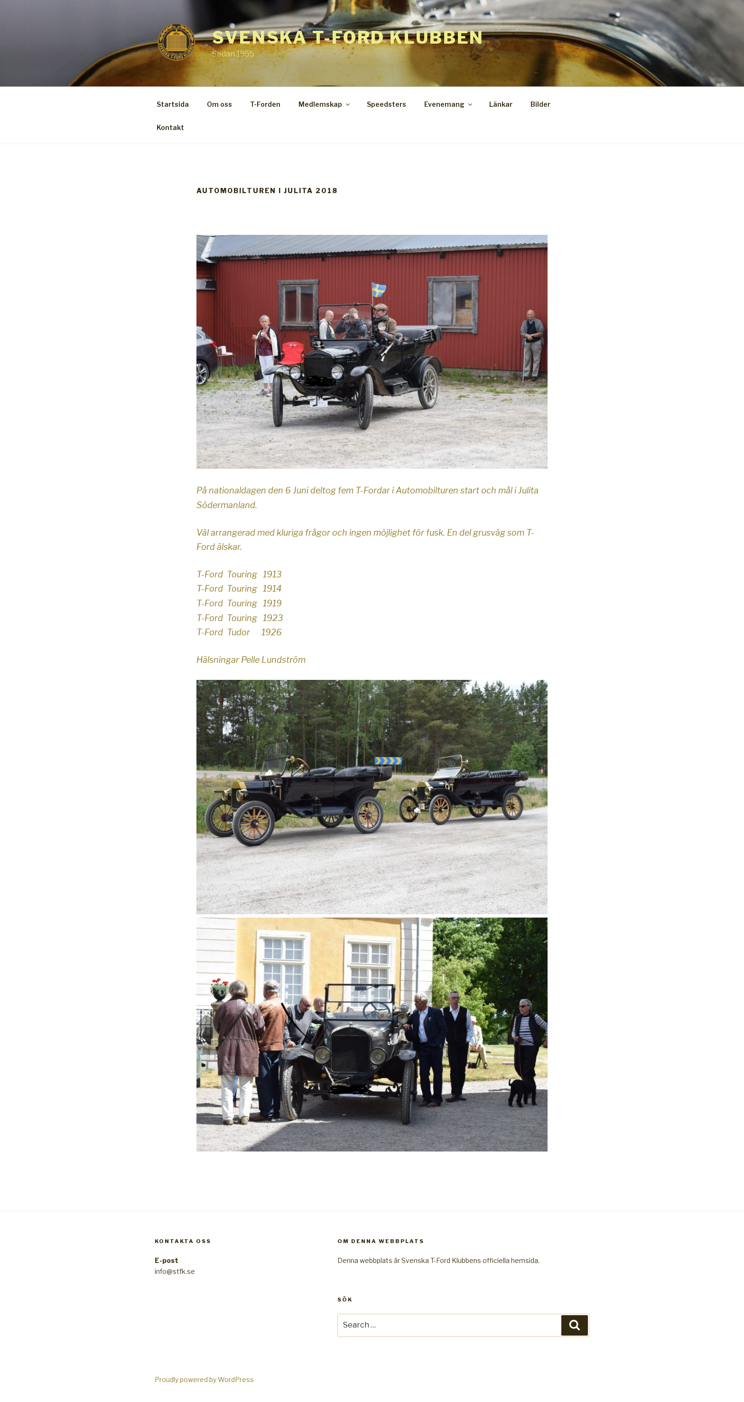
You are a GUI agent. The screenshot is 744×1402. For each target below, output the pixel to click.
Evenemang (449, 104)
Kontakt (170, 127)
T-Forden (265, 104)
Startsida (173, 104)
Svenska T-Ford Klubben (348, 37)
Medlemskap (324, 104)
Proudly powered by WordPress (204, 1379)
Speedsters (386, 104)
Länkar (500, 104)
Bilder (540, 104)
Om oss (219, 104)
